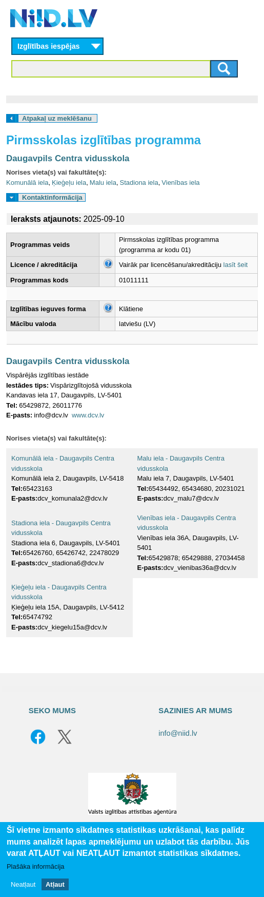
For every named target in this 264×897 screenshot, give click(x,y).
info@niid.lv (177, 733)
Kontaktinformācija (52, 197)
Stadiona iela (139, 182)
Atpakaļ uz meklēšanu (57, 118)
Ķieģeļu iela (69, 182)
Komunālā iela (27, 182)
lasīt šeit (236, 265)
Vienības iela (180, 182)
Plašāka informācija (36, 866)
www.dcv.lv (88, 415)
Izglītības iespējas (48, 46)
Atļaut (55, 884)
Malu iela (103, 182)
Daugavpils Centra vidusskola (68, 158)
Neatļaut (23, 884)
